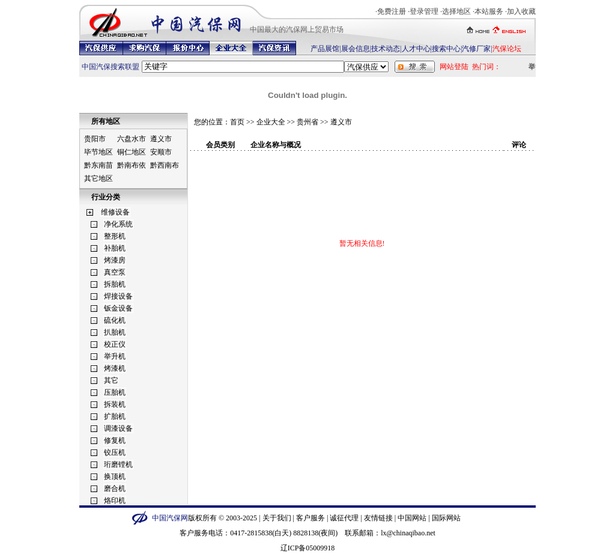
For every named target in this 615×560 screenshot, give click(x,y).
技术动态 (385, 48)
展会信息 (355, 48)
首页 (237, 122)
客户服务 (310, 518)
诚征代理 (344, 518)
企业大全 (270, 122)
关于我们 (276, 518)
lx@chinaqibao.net (408, 533)
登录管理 (424, 11)
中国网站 (412, 518)
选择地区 (456, 11)
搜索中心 (446, 48)
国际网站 (446, 518)
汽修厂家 (476, 48)
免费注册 (391, 11)
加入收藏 (521, 11)
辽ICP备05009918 (307, 548)
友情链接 (378, 518)
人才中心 (416, 48)
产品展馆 (325, 48)
